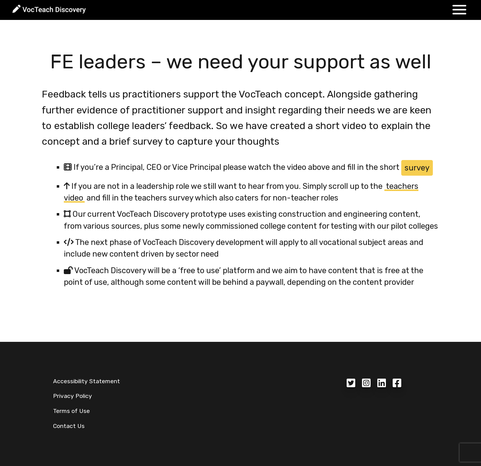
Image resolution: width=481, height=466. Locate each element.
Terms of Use (71, 410)
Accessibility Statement (86, 381)
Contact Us (69, 426)
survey (417, 167)
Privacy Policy (72, 395)
